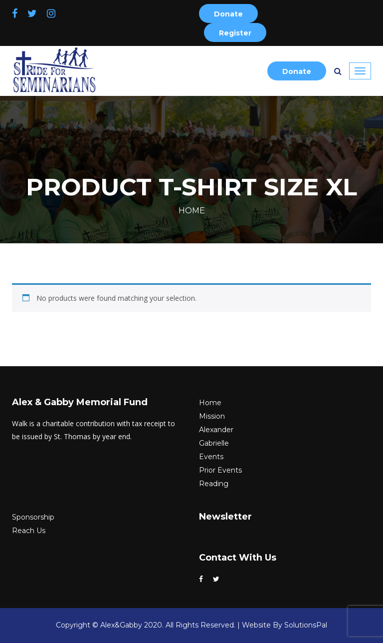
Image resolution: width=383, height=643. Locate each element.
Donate (228, 13)
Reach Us (28, 530)
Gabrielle (214, 443)
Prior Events (220, 470)
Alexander (216, 429)
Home (192, 210)
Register (235, 32)
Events (211, 456)
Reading (213, 483)
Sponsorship (33, 517)
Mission (212, 416)
